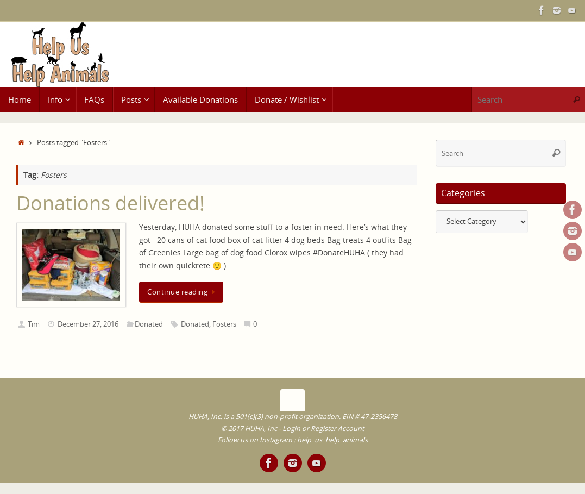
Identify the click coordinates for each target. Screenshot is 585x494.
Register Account (337, 428)
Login (291, 428)
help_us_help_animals (332, 440)
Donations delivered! (110, 203)
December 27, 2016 (88, 324)
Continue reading (183, 292)
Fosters (224, 324)
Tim (34, 324)
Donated (149, 324)
